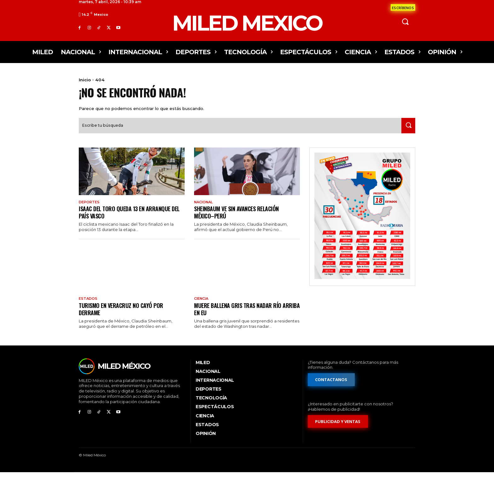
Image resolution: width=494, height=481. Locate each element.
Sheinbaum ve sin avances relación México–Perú (240, 220)
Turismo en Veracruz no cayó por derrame (123, 317)
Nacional (205, 209)
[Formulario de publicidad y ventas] (338, 430)
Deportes (90, 209)
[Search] (406, 133)
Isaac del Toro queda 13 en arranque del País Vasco (128, 220)
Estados (89, 307)
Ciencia (202, 307)
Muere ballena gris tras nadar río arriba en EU (240, 317)
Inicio (85, 79)
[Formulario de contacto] (403, 7)
